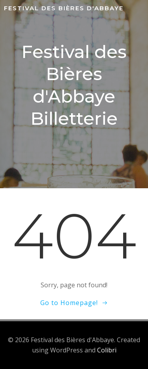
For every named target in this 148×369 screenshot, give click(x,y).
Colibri (106, 350)
